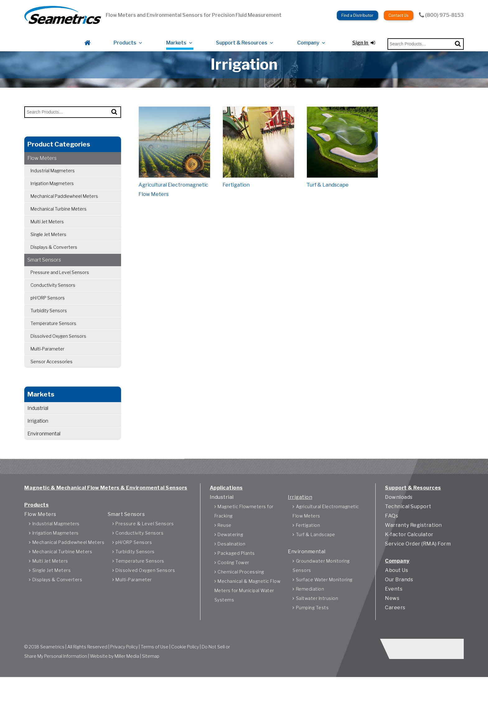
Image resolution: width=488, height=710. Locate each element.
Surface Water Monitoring (324, 604)
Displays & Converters (53, 265)
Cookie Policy (185, 674)
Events (393, 613)
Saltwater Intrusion (317, 622)
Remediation (310, 613)
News (392, 623)
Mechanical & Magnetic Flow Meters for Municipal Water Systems (247, 615)
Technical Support (408, 531)
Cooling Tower (233, 587)
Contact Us (398, 9)
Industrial (37, 426)
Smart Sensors (44, 278)
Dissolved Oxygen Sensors (58, 354)
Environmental (43, 452)
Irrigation (37, 439)
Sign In (363, 35)
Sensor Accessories (51, 379)
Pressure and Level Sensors (59, 290)
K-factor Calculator (409, 559)
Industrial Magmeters (52, 188)
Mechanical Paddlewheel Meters (64, 214)
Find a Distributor (357, 9)
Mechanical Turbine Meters (58, 227)
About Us (396, 595)
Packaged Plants (236, 577)
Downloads (399, 522)
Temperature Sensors (53, 341)
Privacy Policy (124, 674)
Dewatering (230, 559)
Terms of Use (154, 674)
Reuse (225, 549)
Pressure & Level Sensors (144, 548)
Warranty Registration (413, 550)
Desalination (231, 568)
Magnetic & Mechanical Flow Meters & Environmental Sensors (105, 512)
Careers (395, 632)
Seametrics (52, 674)
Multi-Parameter (47, 366)
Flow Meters (42, 176)
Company (308, 35)
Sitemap (150, 683)
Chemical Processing (241, 596)
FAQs (391, 540)
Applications (226, 512)
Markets (176, 35)
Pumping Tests (312, 632)
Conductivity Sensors (52, 303)
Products (125, 35)
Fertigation (308, 549)
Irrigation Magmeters (52, 201)
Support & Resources (241, 35)
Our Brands (399, 604)
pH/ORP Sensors (47, 315)
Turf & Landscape (315, 559)
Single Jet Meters (48, 252)
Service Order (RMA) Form (418, 568)
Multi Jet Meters (47, 239)
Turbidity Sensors (48, 328)
